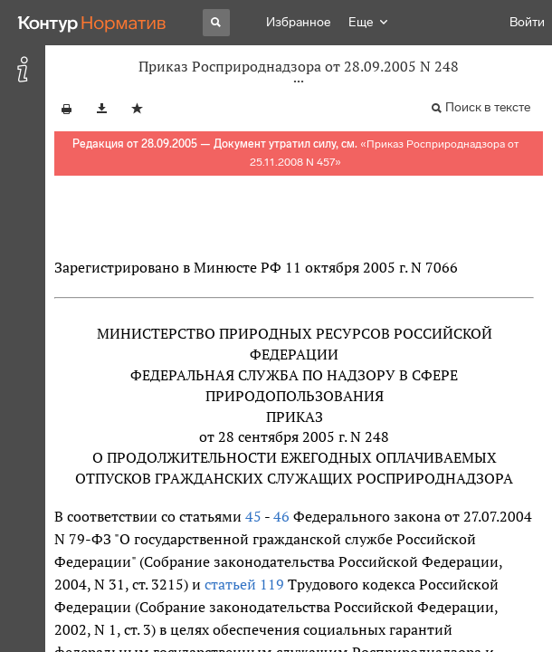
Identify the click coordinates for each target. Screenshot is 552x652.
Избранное (298, 22)
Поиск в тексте (487, 107)
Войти (527, 22)
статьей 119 (244, 584)
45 (253, 516)
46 (281, 516)
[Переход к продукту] (92, 22)
